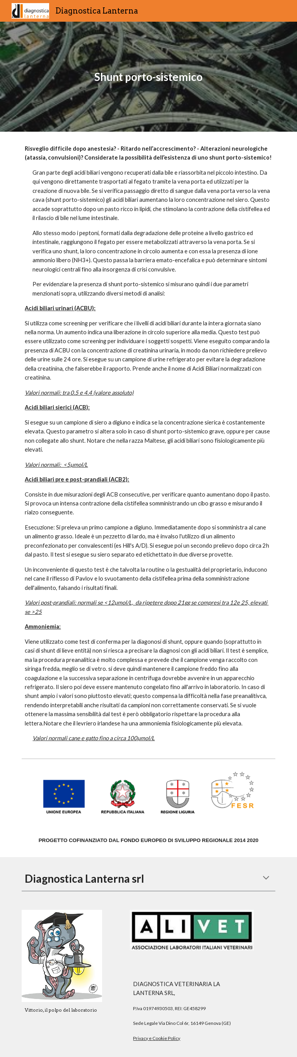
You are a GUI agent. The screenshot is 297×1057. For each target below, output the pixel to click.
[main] (148, 77)
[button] (266, 878)
